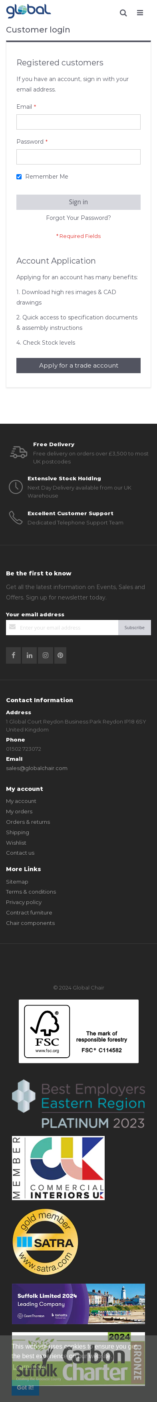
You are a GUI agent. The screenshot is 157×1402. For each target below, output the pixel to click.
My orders (19, 811)
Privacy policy (24, 902)
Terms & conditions (31, 891)
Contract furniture (29, 912)
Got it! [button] (25, 1387)
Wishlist (16, 842)
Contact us (20, 852)
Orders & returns (28, 822)
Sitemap (17, 881)
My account (21, 801)
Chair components (30, 923)
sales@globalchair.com (37, 768)
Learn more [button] (29, 1366)
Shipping (17, 832)
